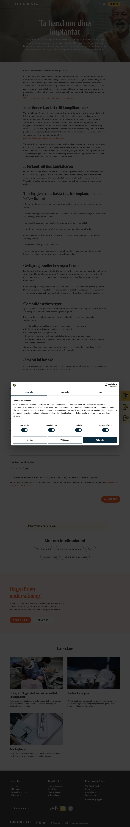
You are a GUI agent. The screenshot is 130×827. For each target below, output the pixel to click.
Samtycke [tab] (29, 392)
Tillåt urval (65, 440)
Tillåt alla (100, 440)
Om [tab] (100, 392)
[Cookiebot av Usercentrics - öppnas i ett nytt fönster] (106, 385)
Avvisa (30, 440)
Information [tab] (65, 392)
